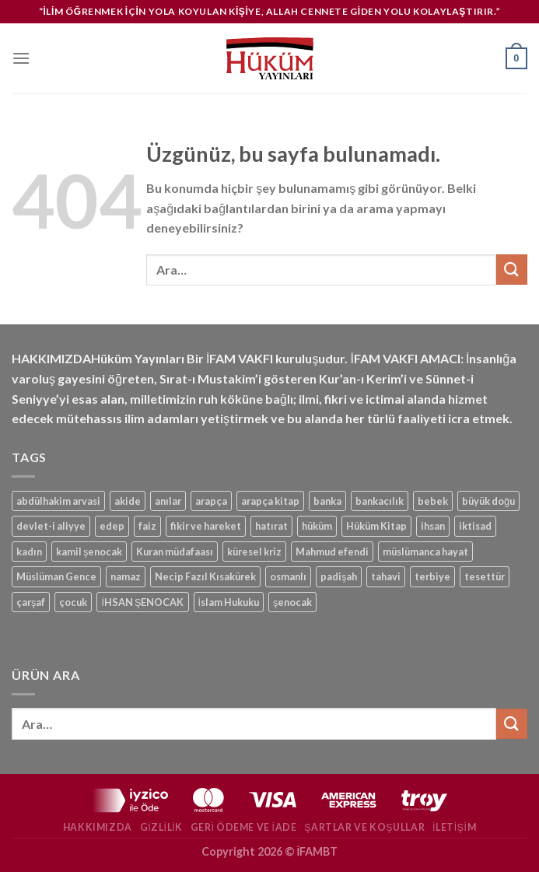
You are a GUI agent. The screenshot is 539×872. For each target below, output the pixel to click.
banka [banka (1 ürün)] (327, 501)
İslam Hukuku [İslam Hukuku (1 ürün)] (229, 602)
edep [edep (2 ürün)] (112, 526)
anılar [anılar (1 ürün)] (168, 501)
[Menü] (21, 58)
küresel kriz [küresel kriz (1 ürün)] (254, 551)
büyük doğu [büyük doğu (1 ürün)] (488, 501)
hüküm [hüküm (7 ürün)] (317, 526)
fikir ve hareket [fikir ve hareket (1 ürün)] (205, 526)
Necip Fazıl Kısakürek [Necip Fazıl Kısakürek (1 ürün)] (205, 576)
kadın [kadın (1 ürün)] (29, 551)
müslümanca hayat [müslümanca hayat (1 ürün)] (425, 551)
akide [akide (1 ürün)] (127, 501)
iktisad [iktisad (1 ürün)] (475, 526)
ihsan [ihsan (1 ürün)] (433, 526)
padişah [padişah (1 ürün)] (338, 576)
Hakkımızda (97, 827)
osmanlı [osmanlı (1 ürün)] (288, 576)
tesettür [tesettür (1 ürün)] (484, 576)
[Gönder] (511, 269)
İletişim (454, 827)
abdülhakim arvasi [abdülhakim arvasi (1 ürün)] (58, 501)
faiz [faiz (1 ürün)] (147, 526)
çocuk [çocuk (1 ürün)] (73, 602)
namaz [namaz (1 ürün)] (125, 576)
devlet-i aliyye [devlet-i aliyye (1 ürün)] (51, 526)
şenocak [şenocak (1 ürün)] (292, 602)
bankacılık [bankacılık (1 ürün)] (379, 501)
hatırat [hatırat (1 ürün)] (271, 526)
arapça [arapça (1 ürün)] (211, 501)
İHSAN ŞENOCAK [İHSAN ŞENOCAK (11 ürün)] (142, 602)
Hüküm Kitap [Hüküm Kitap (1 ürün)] (376, 526)
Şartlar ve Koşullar (364, 827)
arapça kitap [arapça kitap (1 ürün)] (270, 501)
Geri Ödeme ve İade (244, 827)
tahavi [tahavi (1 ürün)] (386, 576)
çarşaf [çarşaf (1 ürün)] (30, 602)
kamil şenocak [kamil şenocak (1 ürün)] (89, 551)
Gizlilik (161, 827)
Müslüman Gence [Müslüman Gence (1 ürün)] (56, 576)
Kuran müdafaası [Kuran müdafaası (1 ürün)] (174, 551)
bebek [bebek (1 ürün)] (433, 501)
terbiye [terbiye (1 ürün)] (432, 576)
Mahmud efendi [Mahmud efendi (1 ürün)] (332, 551)
